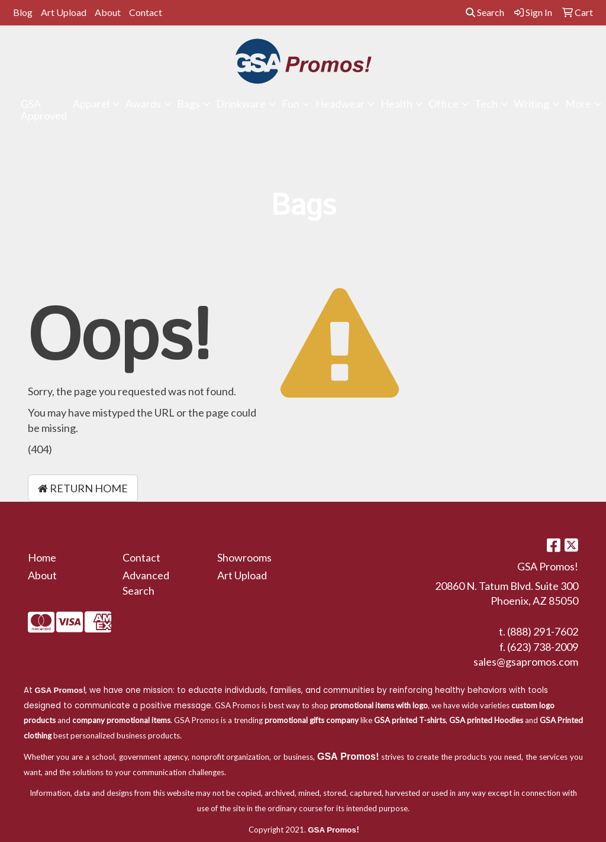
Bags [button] (188, 103)
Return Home (83, 488)
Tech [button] (486, 103)
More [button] (578, 103)
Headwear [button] (340, 103)
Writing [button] (531, 103)
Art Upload (63, 12)
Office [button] (443, 103)
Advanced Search (146, 583)
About (108, 12)
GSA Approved (44, 109)
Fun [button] (290, 103)
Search (485, 12)
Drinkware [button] (241, 103)
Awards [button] (143, 103)
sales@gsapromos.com (525, 661)
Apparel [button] (91, 103)
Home (42, 557)
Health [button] (396, 103)
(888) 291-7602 (542, 631)
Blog (23, 12)
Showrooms (244, 557)
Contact (145, 12)
